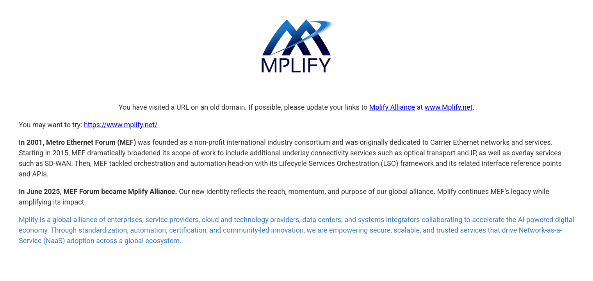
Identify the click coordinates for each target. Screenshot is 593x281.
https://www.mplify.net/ (121, 125)
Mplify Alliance (392, 107)
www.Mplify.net (449, 107)
